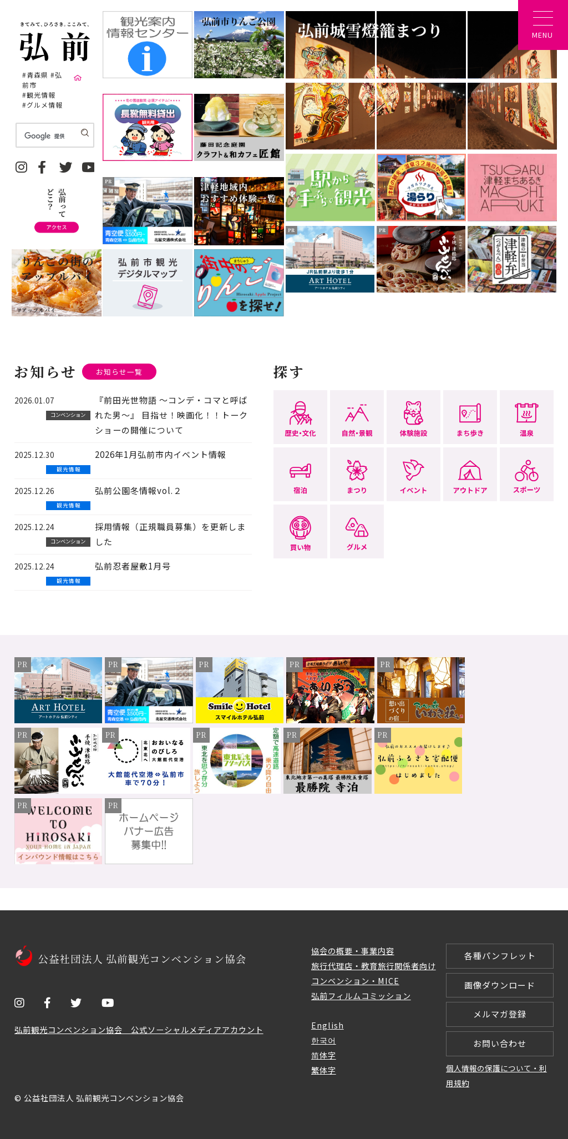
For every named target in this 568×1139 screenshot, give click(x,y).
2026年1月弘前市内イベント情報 (160, 454)
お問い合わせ (499, 1044)
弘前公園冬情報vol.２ (138, 490)
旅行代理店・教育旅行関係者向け (373, 965)
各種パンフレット (500, 955)
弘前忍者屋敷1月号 (133, 566)
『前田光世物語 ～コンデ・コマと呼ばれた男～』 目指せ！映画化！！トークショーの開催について (171, 415)
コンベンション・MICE (355, 980)
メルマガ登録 (499, 1014)
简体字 (323, 1055)
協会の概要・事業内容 (352, 950)
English (327, 1025)
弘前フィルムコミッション (361, 995)
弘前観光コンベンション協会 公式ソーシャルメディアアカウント (138, 1029)
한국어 (323, 1040)
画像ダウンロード (499, 985)
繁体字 (323, 1070)
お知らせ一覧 (119, 371)
